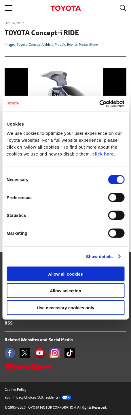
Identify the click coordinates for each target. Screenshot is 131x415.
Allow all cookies (65, 273)
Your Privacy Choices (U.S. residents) (38, 397)
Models (60, 44)
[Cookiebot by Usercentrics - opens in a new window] (99, 103)
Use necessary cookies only (65, 307)
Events (72, 44)
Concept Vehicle (41, 44)
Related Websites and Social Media (39, 340)
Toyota (22, 44)
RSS (9, 323)
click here (103, 153)
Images (10, 44)
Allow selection (65, 290)
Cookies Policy (15, 389)
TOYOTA (65, 8)
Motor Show (88, 44)
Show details (99, 256)
